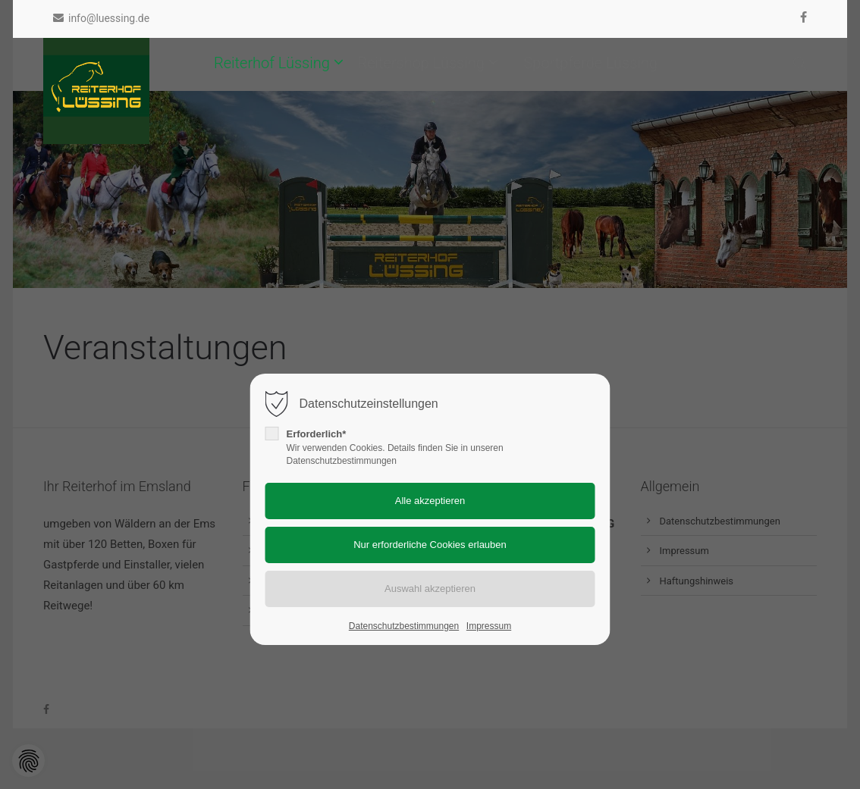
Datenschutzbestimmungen (404, 626)
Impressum (488, 626)
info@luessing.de (101, 18)
